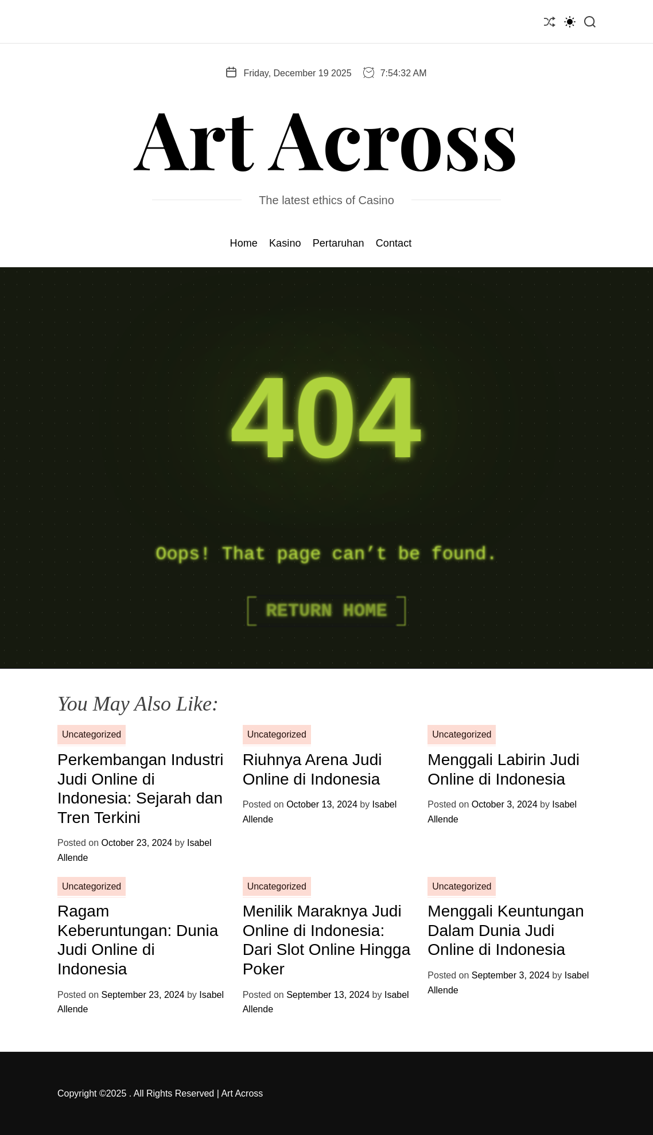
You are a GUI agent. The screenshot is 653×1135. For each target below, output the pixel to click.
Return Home (326, 611)
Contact (394, 243)
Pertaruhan (338, 243)
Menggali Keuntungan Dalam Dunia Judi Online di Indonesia (505, 930)
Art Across (326, 137)
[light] (570, 21)
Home (244, 243)
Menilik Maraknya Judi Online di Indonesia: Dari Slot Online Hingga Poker (327, 940)
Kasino (285, 243)
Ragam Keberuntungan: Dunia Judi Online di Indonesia (137, 940)
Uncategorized (91, 734)
